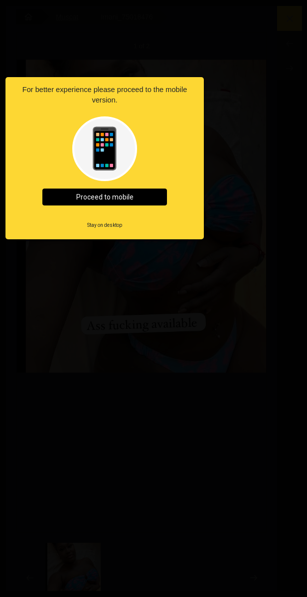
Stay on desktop (104, 225)
